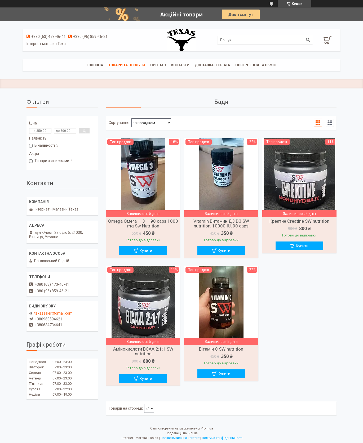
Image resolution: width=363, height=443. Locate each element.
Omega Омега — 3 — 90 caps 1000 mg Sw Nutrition (143, 223)
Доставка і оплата (212, 65)
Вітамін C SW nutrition (221, 349)
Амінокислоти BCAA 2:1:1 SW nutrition (143, 351)
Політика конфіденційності (222, 438)
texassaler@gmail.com (53, 313)
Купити (146, 251)
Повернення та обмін (255, 65)
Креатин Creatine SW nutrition (299, 221)
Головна (95, 65)
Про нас (158, 65)
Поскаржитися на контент (180, 438)
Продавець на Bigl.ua (182, 433)
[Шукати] (308, 40)
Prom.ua (207, 428)
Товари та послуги (126, 65)
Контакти (180, 65)
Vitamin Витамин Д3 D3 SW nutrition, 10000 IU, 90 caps (221, 223)
